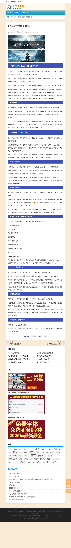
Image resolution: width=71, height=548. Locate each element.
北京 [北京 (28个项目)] (60, 449)
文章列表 (13, 1)
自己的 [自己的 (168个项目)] (22, 461)
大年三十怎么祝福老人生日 (45, 353)
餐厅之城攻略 (13, 485)
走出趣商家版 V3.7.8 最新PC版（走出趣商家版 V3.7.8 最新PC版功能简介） (30, 479)
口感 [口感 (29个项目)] (10, 452)
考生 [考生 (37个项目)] (10, 462)
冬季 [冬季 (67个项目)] (55, 449)
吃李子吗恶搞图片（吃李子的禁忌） (18, 356)
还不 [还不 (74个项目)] (49, 462)
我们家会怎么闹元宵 (15, 344)
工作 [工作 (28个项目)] (43, 452)
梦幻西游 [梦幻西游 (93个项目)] (13, 459)
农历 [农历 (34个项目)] (43, 449)
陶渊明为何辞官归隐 (14, 482)
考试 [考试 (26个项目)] (14, 462)
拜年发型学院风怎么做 (15, 473)
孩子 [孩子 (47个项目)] (25, 452)
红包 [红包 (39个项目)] (58, 459)
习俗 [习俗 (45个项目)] (20, 449)
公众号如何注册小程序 (15, 491)
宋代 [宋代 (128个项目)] (31, 452)
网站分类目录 (37, 511)
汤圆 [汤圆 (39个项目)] (20, 459)
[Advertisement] (35, 535)
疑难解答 (57, 511)
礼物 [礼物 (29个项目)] (54, 459)
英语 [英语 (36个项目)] (29, 462)
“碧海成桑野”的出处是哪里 (16, 500)
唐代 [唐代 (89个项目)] (15, 452)
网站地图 (51, 511)
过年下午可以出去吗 (43, 362)
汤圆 (16, 66)
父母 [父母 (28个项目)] (31, 459)
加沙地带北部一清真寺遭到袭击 (18, 494)
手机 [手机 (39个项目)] (58, 452)
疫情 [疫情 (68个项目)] (36, 459)
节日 (23, 132)
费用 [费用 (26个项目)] (44, 462)
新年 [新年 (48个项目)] (20, 456)
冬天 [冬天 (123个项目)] (48, 449)
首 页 (7, 1)
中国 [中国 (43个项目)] (15, 449)
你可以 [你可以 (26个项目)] (30, 449)
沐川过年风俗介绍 (14, 476)
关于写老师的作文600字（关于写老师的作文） (22, 497)
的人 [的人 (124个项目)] (42, 458)
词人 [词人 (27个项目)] (34, 462)
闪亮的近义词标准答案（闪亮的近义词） (20, 359)
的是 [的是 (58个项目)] (48, 459)
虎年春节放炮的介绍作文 (54, 344)
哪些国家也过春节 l (14, 488)
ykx (14, 32)
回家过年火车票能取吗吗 (44, 356)
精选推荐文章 (45, 511)
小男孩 (35, 520)
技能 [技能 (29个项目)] (10, 456)
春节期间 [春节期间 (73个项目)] (41, 456)
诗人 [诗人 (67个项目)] (39, 462)
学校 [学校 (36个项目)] (20, 452)
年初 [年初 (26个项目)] (47, 452)
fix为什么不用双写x (13, 353)
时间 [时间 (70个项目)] (26, 456)
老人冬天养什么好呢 (43, 359)
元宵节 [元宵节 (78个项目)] (36, 449)
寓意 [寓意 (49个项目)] (37, 452)
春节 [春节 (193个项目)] (33, 455)
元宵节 (47, 89)
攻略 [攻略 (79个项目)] (15, 456)
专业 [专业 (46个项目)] (10, 449)
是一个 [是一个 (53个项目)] (50, 456)
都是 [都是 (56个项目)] (54, 462)
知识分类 (20, 1)
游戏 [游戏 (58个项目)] (26, 459)
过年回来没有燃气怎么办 (15, 362)
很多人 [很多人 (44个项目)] (52, 452)
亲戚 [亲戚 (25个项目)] (25, 449)
